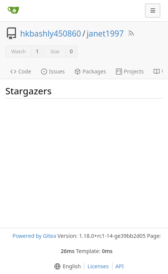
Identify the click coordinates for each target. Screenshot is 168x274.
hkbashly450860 (50, 33)
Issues (53, 71)
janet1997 (105, 33)
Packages (90, 71)
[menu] (66, 266)
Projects (130, 71)
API (120, 266)
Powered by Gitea (34, 235)
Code (20, 71)
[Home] (13, 10)
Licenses (98, 266)
